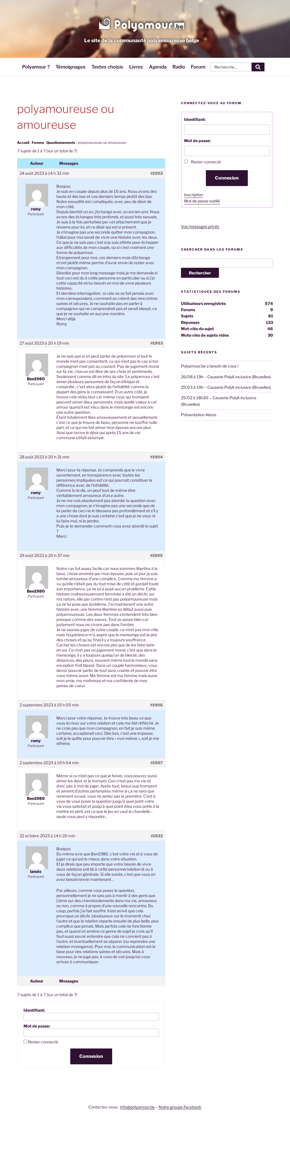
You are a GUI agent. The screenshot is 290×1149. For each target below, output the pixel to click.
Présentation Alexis (198, 414)
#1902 (156, 173)
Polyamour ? (36, 67)
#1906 (156, 704)
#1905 (156, 555)
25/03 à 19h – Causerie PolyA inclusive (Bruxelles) (226, 387)
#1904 (156, 456)
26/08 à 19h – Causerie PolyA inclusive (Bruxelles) (226, 376)
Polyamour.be (142, 24)
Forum (198, 67)
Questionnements (60, 142)
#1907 (156, 762)
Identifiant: (34, 1010)
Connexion (91, 1056)
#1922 (157, 835)
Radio (178, 67)
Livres (136, 67)
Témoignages (71, 67)
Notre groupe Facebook (180, 1107)
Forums (38, 142)
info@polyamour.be (137, 1107)
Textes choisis (107, 67)
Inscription (193, 194)
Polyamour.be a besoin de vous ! (209, 366)
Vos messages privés (200, 226)
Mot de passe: (37, 1026)
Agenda (158, 67)
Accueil (23, 142)
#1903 (156, 343)
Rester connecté (43, 1041)
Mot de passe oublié (202, 200)
